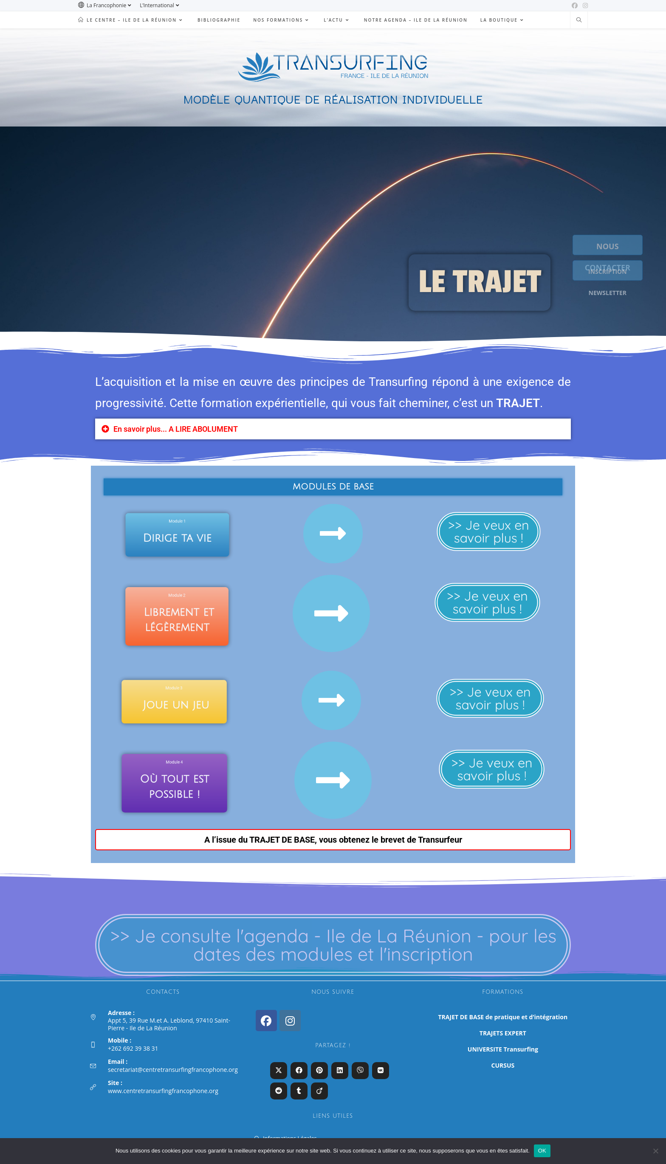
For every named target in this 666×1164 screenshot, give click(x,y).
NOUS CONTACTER (615, 246)
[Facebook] (266, 1020)
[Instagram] (290, 1020)
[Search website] (579, 20)
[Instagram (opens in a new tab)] (584, 5)
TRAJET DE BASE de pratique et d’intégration (503, 1017)
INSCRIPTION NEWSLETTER (615, 271)
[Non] (655, 1151)
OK (542, 1150)
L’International (160, 5)
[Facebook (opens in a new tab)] (574, 5)
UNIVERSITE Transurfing (503, 1049)
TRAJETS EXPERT (503, 1033)
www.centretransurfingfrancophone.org (163, 1091)
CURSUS (503, 1065)
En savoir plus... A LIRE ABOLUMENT (175, 429)
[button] (333, 429)
